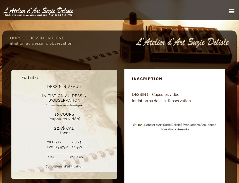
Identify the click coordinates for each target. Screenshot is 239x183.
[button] (231, 11)
